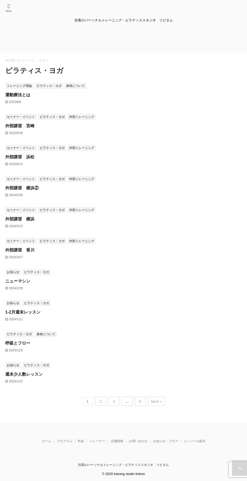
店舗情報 (117, 441)
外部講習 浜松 (19, 157)
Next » (156, 401)
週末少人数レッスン (24, 374)
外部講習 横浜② (22, 188)
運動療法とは (17, 95)
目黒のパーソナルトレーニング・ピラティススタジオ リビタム (123, 465)
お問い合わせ (138, 441)
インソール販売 (194, 441)
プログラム (64, 441)
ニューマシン (17, 281)
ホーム (46, 441)
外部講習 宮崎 (19, 126)
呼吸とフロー (17, 343)
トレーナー (97, 441)
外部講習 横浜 (19, 219)
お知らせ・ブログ (165, 441)
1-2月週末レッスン (22, 312)
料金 (81, 441)
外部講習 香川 (19, 250)
